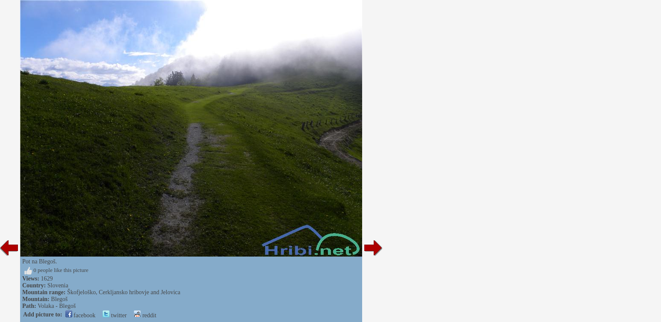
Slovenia (57, 285)
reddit (145, 315)
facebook (80, 315)
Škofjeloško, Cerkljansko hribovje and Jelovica (123, 292)
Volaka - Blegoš (57, 306)
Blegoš (59, 299)
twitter (115, 315)
